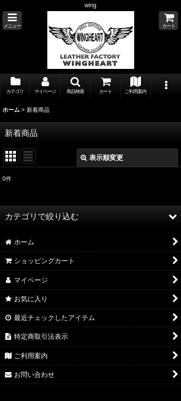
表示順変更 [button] (102, 157)
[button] (12, 20)
